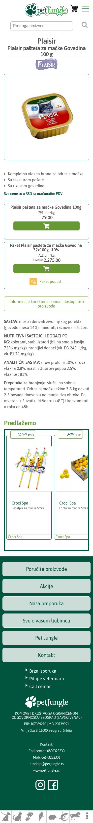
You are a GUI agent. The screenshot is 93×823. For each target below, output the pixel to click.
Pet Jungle (46, 638)
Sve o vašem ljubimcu (46, 620)
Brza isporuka (42, 671)
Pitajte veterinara (46, 678)
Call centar (40, 686)
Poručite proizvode (46, 569)
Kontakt (46, 655)
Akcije (46, 586)
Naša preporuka (46, 603)
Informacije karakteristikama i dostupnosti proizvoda (46, 303)
